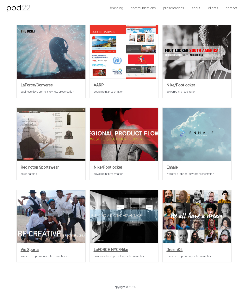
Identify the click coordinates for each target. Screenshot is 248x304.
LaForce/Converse (37, 85)
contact (232, 8)
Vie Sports (30, 249)
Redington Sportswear (40, 167)
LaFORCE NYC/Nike (111, 249)
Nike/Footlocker (180, 85)
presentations (176, 8)
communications (146, 8)
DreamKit (174, 249)
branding (120, 8)
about (198, 8)
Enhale (172, 167)
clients (214, 8)
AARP (99, 85)
